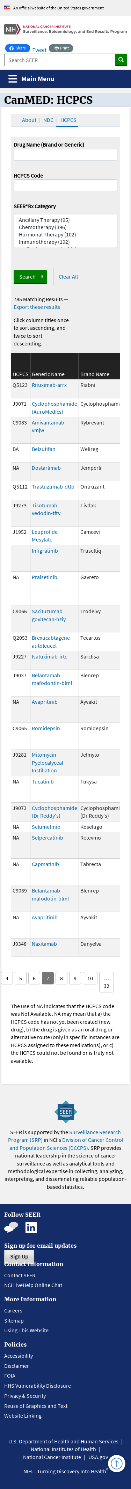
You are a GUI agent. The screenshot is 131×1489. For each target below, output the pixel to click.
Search (27, 276)
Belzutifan (44, 448)
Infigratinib (45, 550)
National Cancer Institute (52, 1456)
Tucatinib (43, 781)
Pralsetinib (44, 577)
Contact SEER (19, 1275)
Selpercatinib (47, 837)
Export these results (37, 306)
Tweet (39, 49)
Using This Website (26, 1330)
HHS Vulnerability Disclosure (37, 1385)
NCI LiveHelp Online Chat (33, 1284)
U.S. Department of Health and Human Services (63, 1441)
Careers (13, 1310)
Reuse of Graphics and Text (35, 1405)
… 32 (106, 982)
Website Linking (23, 1415)
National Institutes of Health (63, 1448)
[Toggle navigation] (31, 78)
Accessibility (18, 1355)
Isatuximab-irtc (49, 656)
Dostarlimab (46, 467)
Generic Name (48, 374)
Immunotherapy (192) (65, 241)
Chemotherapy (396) (65, 227)
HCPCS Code (28, 175)
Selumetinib (46, 826)
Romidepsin (46, 728)
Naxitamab (44, 943)
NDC (48, 119)
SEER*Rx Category (35, 206)
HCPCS (68, 119)
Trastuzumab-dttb (53, 486)
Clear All (68, 276)
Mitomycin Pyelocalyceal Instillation (47, 762)
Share (19, 47)
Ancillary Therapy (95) (65, 220)
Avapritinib (45, 701)
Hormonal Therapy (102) (65, 234)
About (29, 119)
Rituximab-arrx (49, 384)
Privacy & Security (25, 1395)
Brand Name (94, 374)
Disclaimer (16, 1365)
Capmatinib (45, 863)
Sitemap (14, 1320)
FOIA (9, 1375)
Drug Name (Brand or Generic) (49, 144)
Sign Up (19, 1256)
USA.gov (98, 1456)
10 (90, 978)
